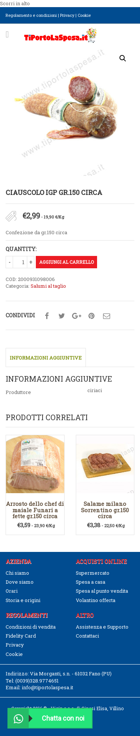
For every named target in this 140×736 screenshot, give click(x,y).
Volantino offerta (95, 600)
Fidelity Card (21, 635)
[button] (123, 58)
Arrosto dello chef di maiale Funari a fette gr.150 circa (35, 510)
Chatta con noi (46, 718)
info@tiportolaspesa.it (47, 687)
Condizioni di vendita (31, 626)
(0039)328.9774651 (37, 680)
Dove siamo (20, 581)
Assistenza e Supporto (102, 626)
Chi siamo (17, 572)
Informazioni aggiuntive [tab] (46, 357)
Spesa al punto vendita (102, 590)
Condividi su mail (106, 316)
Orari (12, 590)
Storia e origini (23, 600)
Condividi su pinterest (91, 316)
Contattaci (87, 635)
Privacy (67, 15)
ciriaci (94, 390)
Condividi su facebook (47, 316)
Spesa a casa (90, 581)
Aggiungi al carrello (66, 262)
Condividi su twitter (62, 316)
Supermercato (92, 572)
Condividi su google (77, 316)
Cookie (84, 15)
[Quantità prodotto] (23, 262)
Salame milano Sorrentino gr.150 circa (105, 510)
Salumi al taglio (48, 286)
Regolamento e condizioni (31, 15)
